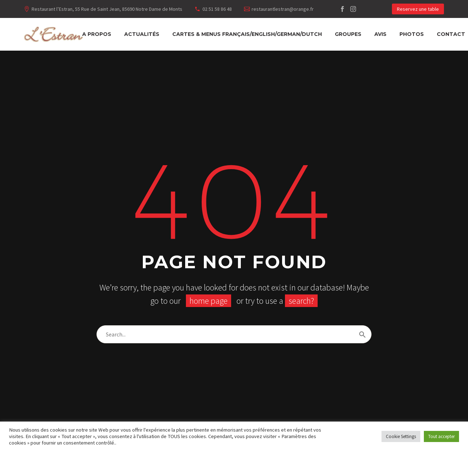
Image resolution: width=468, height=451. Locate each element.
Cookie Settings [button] (401, 436)
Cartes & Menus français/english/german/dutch (247, 34)
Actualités (141, 34)
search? (301, 300)
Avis (380, 34)
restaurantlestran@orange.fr (283, 9)
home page (208, 300)
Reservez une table (418, 9)
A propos (96, 34)
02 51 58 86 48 (217, 9)
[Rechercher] (234, 334)
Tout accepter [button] (441, 436)
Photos (411, 34)
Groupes (348, 34)
